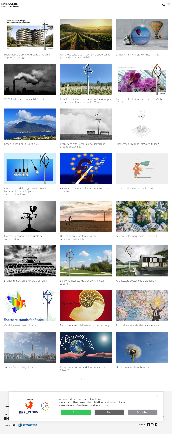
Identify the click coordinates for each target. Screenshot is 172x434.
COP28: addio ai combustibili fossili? (24, 99)
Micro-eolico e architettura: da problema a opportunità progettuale (28, 56)
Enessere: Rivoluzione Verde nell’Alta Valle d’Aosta (139, 101)
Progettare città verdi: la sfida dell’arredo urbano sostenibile (82, 145)
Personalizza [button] (142, 412)
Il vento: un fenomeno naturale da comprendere (23, 237)
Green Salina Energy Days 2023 (21, 143)
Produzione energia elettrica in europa (138, 325)
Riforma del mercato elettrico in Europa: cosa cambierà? (85, 190)
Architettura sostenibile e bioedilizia (136, 280)
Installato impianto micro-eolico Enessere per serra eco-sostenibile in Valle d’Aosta (85, 101)
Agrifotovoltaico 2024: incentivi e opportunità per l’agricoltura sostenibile (85, 56)
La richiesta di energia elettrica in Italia (137, 54)
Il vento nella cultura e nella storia (135, 188)
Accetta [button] (76, 412)
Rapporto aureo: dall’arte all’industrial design (85, 325)
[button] (163, 4)
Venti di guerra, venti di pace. (20, 325)
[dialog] (86, 406)
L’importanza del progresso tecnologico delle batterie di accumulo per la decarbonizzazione (29, 191)
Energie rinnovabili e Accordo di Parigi (25, 280)
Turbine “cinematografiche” (19, 367)
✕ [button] (157, 395)
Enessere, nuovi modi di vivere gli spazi (137, 143)
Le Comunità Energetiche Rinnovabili (136, 236)
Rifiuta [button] (109, 412)
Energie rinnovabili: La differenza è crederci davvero (84, 368)
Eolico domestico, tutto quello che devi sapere (82, 282)
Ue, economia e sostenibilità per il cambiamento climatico (79, 237)
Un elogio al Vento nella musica (133, 367)
